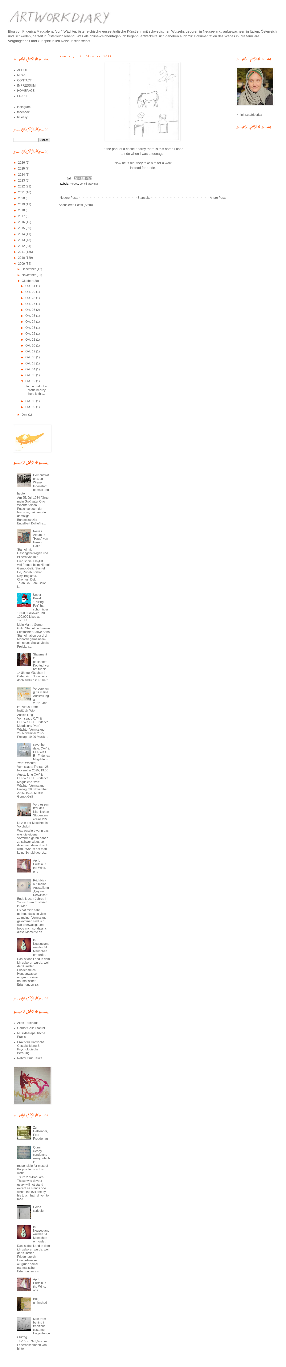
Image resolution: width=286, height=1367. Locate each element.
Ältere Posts (218, 197)
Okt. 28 (30, 298)
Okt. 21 (30, 339)
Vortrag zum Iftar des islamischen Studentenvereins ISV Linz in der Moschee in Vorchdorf (33, 815)
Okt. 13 (30, 375)
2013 (22, 240)
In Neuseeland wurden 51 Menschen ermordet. (41, 947)
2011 (22, 251)
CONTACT (24, 80)
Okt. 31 (30, 286)
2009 (22, 263)
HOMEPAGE (26, 90)
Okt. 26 (30, 309)
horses (74, 183)
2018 (22, 210)
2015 (22, 228)
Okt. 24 (30, 321)
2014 (22, 234)
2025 (22, 168)
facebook (23, 112)
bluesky (22, 117)
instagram (24, 107)
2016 (22, 222)
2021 (22, 192)
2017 (22, 216)
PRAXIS (22, 96)
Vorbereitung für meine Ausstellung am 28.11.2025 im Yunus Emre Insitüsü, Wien (33, 699)
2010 (22, 257)
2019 (22, 204)
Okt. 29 (30, 292)
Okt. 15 (30, 363)
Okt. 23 (30, 327)
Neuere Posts (69, 197)
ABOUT (22, 70)
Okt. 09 (30, 407)
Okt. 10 (30, 401)
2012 (22, 246)
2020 (22, 198)
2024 (22, 174)
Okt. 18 (30, 357)
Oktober (27, 280)
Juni (25, 414)
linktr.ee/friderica (251, 114)
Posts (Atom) (84, 205)
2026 (22, 162)
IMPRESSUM (26, 85)
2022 (22, 186)
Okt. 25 (30, 315)
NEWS (21, 75)
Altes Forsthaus (27, 1022)
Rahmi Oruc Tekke (29, 1058)
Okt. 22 (30, 333)
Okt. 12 (30, 381)
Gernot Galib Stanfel (31, 1028)
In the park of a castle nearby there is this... (36, 390)
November (29, 275)
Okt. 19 (30, 351)
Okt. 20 (30, 345)
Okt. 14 (30, 369)
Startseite (144, 197)
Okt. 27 (30, 304)
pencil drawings (89, 183)
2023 (22, 180)
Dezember (29, 269)
